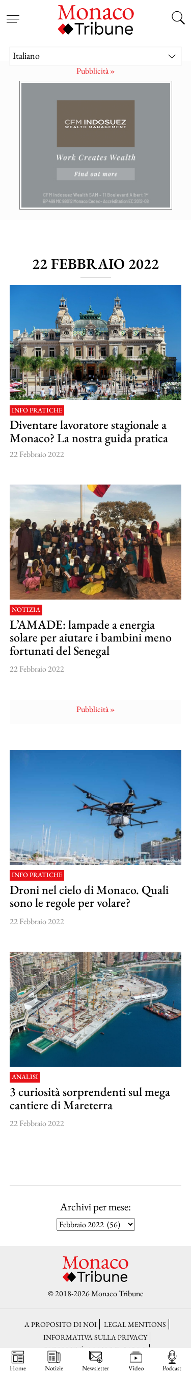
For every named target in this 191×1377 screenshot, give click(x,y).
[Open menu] (12, 13)
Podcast (171, 1361)
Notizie (54, 1361)
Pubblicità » (95, 70)
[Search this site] (178, 19)
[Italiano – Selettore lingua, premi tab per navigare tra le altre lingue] (96, 56)
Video (136, 1361)
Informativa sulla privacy (95, 1337)
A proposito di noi (60, 1324)
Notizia (26, 610)
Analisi (25, 1077)
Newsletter (95, 1361)
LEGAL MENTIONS (135, 1324)
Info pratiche (37, 411)
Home (18, 1361)
